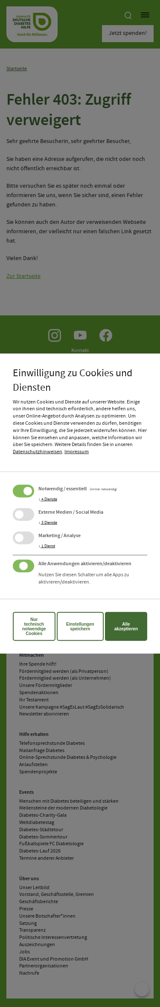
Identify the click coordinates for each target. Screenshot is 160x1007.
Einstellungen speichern (80, 626)
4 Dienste (47, 499)
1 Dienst (46, 546)
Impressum (76, 452)
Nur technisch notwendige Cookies (34, 626)
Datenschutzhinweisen (37, 452)
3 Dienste (47, 522)
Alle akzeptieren (126, 626)
